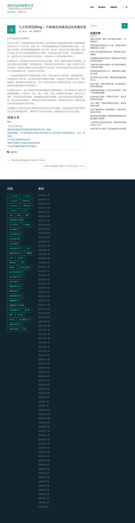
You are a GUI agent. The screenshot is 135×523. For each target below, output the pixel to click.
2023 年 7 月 (43, 283)
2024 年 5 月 (44, 254)
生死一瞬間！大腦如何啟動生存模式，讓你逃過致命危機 (108, 104)
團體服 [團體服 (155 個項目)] (29, 253)
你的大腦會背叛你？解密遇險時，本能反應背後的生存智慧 (108, 111)
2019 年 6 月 (43, 486)
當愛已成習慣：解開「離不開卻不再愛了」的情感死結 (108, 40)
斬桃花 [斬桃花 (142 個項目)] (12, 267)
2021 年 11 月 (43, 363)
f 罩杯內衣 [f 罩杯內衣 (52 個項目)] (26, 201)
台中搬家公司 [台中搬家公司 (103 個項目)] (14, 229)
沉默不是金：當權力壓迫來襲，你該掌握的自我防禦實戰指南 (108, 85)
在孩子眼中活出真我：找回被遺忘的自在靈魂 (108, 129)
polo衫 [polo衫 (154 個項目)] (24, 210)
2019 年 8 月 (43, 477)
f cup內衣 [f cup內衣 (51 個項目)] (13, 201)
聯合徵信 (101, 7)
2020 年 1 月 (43, 456)
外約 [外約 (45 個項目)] (11, 258)
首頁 (92, 7)
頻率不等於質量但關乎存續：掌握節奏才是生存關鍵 (108, 53)
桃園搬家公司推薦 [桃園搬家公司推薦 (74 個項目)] (16, 305)
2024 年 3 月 (44, 262)
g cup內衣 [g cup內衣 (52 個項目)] (13, 205)
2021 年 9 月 (43, 372)
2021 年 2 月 (43, 401)
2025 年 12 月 (44, 203)
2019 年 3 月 (43, 498)
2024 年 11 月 (44, 229)
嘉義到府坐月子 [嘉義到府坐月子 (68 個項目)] (15, 253)
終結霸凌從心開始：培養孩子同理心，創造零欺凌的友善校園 (108, 98)
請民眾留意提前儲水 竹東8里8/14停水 (28, 160)
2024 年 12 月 (44, 225)
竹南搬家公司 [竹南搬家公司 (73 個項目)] (14, 310)
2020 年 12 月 (44, 410)
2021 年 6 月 (43, 385)
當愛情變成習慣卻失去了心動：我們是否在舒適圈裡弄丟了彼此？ (108, 46)
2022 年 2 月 (44, 351)
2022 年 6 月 (44, 334)
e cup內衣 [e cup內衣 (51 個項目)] (26, 196)
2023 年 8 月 (43, 279)
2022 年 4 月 (44, 342)
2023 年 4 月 (44, 296)
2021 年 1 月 (43, 406)
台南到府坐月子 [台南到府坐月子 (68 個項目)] (15, 248)
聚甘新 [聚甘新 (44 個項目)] (27, 310)
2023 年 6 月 (43, 288)
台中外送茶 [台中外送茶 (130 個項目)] (13, 224)
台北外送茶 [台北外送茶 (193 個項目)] (13, 243)
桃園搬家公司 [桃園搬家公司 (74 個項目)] (14, 300)
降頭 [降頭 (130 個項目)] (11, 315)
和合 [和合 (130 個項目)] (28, 248)
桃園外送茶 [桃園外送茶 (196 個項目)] (13, 291)
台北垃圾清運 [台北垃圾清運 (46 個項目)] (14, 239)
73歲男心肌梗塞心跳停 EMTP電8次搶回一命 (62, 166)
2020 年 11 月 (44, 414)
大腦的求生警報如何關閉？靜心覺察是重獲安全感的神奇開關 (108, 66)
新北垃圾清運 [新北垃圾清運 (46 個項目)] (24, 267)
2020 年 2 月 (44, 452)
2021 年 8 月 (43, 376)
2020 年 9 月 (44, 422)
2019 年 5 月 (43, 490)
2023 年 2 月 (43, 305)
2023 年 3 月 (43, 300)
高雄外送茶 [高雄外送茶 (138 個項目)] (13, 329)
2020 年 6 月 (44, 435)
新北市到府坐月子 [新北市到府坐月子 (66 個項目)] (16, 272)
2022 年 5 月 (44, 338)
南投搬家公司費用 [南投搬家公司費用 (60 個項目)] (16, 220)
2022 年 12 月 (44, 309)
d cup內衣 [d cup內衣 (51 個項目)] (13, 196)
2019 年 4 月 (43, 494)
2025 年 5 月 (44, 220)
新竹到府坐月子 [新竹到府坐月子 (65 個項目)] (15, 277)
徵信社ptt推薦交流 (20, 5)
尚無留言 (35, 31)
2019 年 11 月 (43, 465)
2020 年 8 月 (44, 427)
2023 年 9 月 (43, 275)
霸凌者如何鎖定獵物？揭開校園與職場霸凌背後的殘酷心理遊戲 (108, 117)
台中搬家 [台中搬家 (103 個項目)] (26, 224)
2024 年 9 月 (44, 237)
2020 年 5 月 (44, 439)
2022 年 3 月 (43, 347)
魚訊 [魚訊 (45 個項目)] (24, 329)
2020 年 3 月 (43, 448)
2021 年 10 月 (44, 368)
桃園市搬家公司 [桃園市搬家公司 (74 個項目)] (15, 296)
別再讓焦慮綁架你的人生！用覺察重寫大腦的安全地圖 (108, 72)
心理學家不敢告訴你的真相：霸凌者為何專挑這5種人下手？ (108, 123)
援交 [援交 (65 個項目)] (23, 262)
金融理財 (113, 7)
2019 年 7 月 (43, 481)
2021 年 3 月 (43, 397)
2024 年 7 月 (44, 246)
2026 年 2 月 (44, 195)
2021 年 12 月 (44, 359)
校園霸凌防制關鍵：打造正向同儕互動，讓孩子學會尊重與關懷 (108, 91)
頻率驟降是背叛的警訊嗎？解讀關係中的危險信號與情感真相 (108, 59)
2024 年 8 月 (44, 241)
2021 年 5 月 (43, 389)
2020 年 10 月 (44, 418)
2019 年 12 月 (44, 460)
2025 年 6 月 (44, 216)
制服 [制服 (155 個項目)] (18, 215)
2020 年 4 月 (44, 443)
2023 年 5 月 (43, 292)
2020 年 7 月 (44, 431)
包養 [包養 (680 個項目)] (27, 215)
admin (23, 31)
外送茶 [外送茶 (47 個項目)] (20, 258)
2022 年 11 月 (44, 313)
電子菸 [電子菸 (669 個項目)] (12, 319)
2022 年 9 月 (44, 321)
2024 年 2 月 (44, 267)
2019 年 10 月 (44, 469)
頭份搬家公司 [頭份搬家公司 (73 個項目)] (24, 319)
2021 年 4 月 (43, 393)
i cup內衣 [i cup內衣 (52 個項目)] (13, 210)
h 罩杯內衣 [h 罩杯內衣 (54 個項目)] (26, 205)
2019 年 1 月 (43, 507)
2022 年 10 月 (44, 317)
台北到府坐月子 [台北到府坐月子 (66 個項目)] (15, 234)
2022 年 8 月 (44, 326)
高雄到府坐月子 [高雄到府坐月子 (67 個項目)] (15, 324)
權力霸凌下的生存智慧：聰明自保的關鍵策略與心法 (108, 79)
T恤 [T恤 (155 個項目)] (10, 215)
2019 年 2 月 (43, 502)
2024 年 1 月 (43, 271)
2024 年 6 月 (44, 250)
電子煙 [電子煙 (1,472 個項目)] (20, 315)
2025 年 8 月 (44, 208)
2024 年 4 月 (44, 258)
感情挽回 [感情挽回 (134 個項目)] (12, 262)
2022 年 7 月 (44, 330)
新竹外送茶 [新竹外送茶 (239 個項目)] (13, 281)
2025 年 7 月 (44, 212)
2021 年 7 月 (43, 380)
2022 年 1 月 (43, 355)
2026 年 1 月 (43, 199)
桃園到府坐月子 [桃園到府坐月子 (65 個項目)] (15, 286)
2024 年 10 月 (44, 233)
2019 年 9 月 (43, 473)
